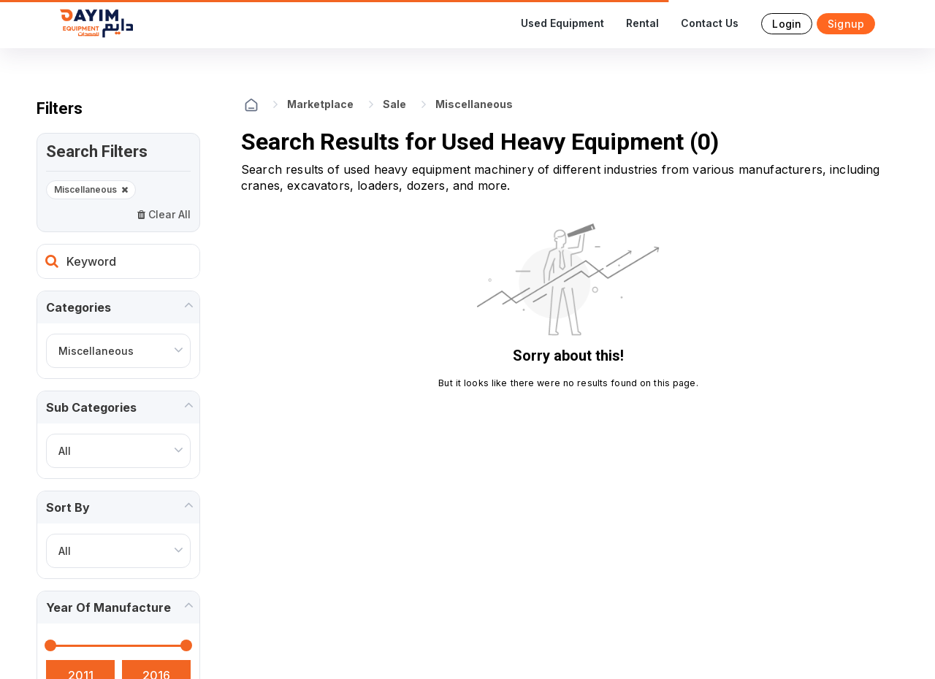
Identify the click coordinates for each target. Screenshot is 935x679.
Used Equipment (562, 23)
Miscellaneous (91, 190)
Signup (846, 24)
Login (786, 24)
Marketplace (320, 104)
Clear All (164, 214)
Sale (394, 104)
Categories (78, 307)
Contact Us (710, 23)
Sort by (68, 507)
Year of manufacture (108, 607)
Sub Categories (91, 407)
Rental (642, 23)
